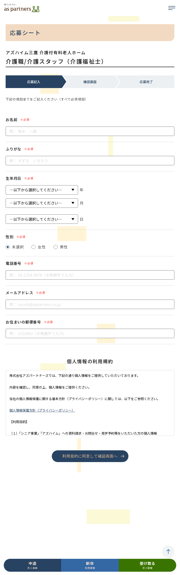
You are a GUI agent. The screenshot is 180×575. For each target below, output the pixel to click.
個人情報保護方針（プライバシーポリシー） (42, 410)
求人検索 (32, 564)
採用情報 (90, 564)
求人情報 (147, 564)
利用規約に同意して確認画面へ (89, 456)
